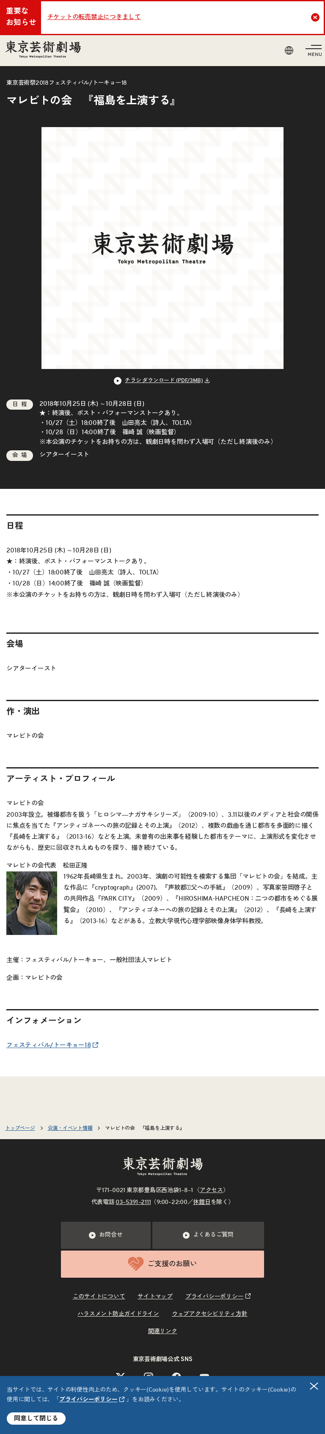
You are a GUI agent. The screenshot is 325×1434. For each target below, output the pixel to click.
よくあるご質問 (208, 1235)
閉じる (314, 1386)
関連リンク (162, 1331)
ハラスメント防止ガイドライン (118, 1314)
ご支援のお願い (162, 1264)
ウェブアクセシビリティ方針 (210, 1314)
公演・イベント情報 (70, 1128)
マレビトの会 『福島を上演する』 (145, 1128)
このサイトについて (99, 1297)
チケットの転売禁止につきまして (94, 17)
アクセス (211, 1190)
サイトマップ (155, 1297)
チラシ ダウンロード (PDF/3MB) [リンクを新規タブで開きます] (164, 380)
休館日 (201, 1202)
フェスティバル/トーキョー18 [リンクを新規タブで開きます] (48, 1045)
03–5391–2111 (133, 1202)
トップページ (20, 1128)
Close (316, 17)
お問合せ (105, 1235)
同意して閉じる (36, 1418)
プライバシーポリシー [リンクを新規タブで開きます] (88, 1400)
